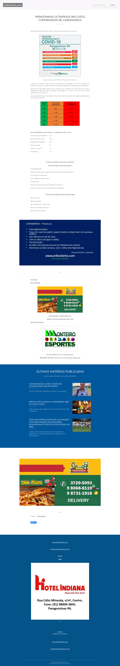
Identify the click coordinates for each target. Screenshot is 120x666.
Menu (113, 5)
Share (33, 522)
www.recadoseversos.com (60, 549)
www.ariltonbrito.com (60, 542)
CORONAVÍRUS (41, 516)
